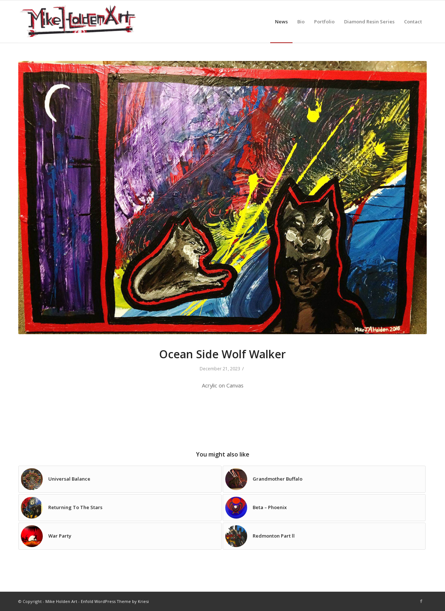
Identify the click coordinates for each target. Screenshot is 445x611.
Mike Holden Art (61, 601)
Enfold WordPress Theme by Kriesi (115, 601)
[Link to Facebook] (421, 601)
